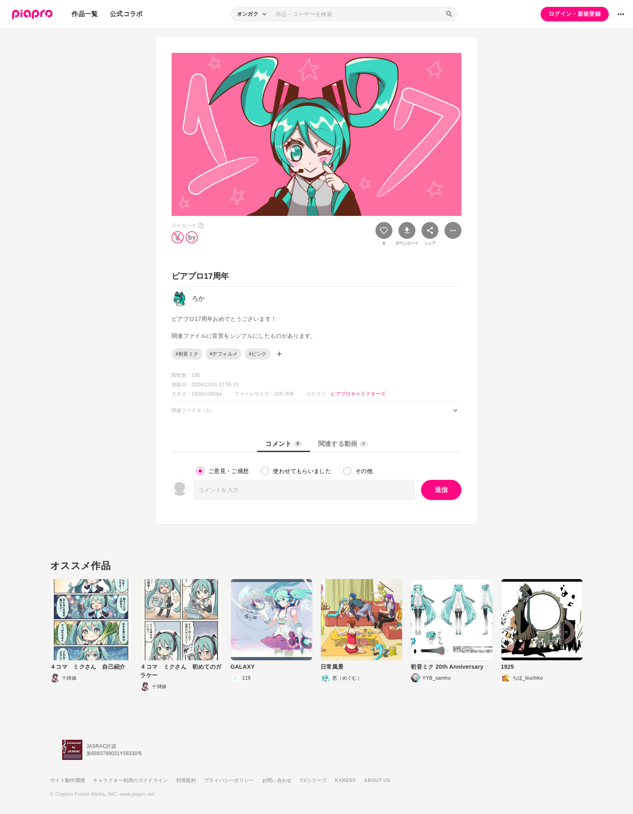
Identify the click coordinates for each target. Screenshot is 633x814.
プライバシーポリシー (229, 780)
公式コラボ (126, 13)
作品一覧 (84, 13)
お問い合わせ (277, 780)
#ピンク (257, 354)
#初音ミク (187, 354)
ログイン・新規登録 (575, 13)
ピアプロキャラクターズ (358, 394)
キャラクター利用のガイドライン (130, 780)
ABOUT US (377, 780)
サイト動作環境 (67, 780)
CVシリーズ (313, 780)
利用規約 (186, 780)
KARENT (345, 780)
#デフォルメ (223, 354)
